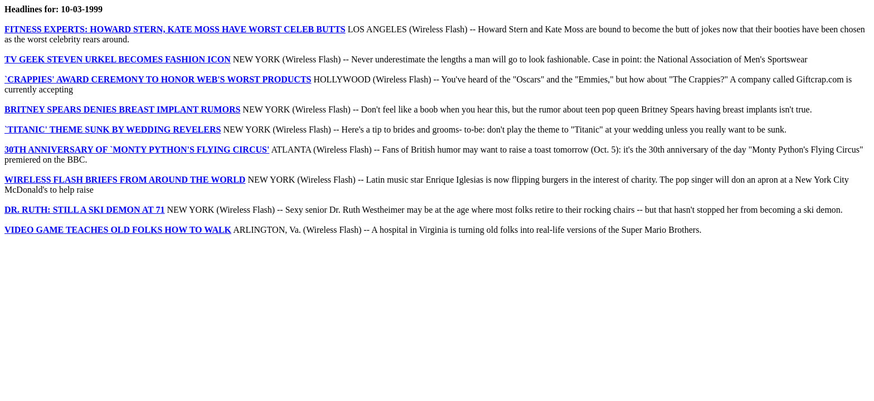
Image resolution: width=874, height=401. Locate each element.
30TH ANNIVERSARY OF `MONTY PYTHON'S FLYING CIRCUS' (136, 149)
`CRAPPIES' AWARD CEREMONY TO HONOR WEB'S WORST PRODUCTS (157, 79)
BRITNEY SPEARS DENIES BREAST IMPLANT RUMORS (122, 109)
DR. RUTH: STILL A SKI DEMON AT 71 (84, 209)
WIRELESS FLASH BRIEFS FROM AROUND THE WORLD (124, 179)
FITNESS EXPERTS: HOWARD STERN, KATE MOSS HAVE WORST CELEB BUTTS (175, 29)
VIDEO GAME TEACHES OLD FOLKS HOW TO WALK (117, 229)
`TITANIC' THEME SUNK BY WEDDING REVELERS (112, 129)
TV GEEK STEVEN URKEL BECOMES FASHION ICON (117, 59)
